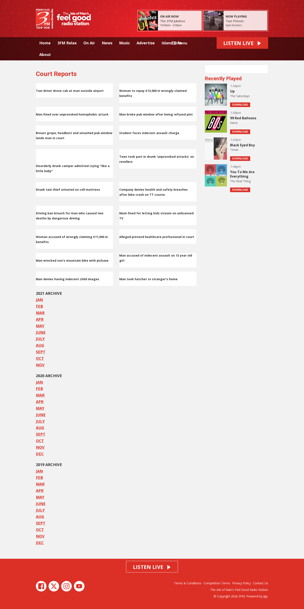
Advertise (146, 42)
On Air (89, 42)
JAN (39, 382)
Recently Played (223, 79)
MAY (40, 325)
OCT (40, 358)
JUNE (41, 332)
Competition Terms (217, 583)
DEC (40, 453)
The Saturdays (240, 96)
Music (124, 42)
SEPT (40, 351)
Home (45, 42)
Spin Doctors (234, 25)
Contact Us (260, 583)
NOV (40, 364)
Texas (234, 150)
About (45, 54)
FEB (39, 306)
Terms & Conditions (187, 583)
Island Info (172, 42)
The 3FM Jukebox (172, 21)
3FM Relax (67, 42)
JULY (40, 338)
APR (39, 319)
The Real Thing (240, 181)
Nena (234, 123)
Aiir (265, 596)
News (107, 42)
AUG (40, 345)
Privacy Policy (241, 583)
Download (240, 104)
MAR (40, 312)
